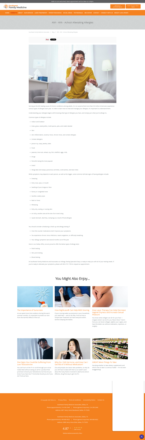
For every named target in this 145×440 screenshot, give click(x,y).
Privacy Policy (62, 400)
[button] (117, 6)
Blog (53, 32)
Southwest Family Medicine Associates (39, 32)
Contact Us (101, 400)
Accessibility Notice (89, 400)
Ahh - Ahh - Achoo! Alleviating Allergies (67, 32)
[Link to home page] (12, 6)
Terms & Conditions (75, 400)
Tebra (80, 433)
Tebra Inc (53, 400)
